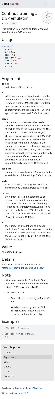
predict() (38, 307)
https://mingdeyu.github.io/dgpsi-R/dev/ (23, 267)
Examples (9, 376)
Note (6, 371)
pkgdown (19, 393)
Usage (7, 352)
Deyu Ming (20, 388)
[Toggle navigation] (49, 4)
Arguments (10, 357)
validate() (43, 298)
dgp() (11, 217)
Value (7, 361)
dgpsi (5, 4)
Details (7, 366)
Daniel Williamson (33, 388)
